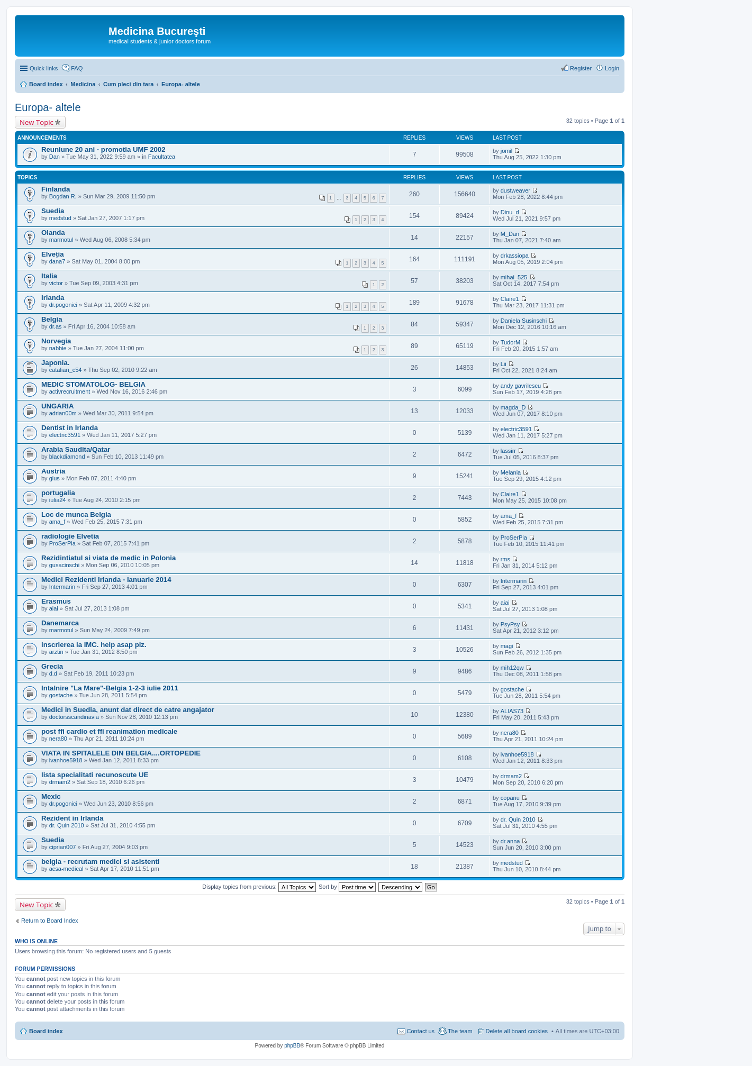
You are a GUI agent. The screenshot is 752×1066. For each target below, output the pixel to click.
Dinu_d (510, 212)
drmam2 (59, 782)
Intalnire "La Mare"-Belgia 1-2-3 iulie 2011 (109, 688)
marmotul (61, 239)
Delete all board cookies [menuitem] (517, 1031)
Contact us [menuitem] (421, 1031)
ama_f (57, 521)
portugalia (58, 493)
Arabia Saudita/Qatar (75, 449)
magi (507, 646)
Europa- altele (48, 107)
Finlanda (55, 189)
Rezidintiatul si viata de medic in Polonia (108, 558)
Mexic (51, 796)
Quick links (44, 68)
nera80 (58, 738)
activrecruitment (69, 391)
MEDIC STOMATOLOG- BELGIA (93, 384)
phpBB (292, 1046)
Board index (46, 1031)
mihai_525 (514, 277)
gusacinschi (64, 565)
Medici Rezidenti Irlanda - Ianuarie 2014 (106, 580)
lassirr (508, 451)
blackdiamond (67, 456)
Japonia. (55, 363)
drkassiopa (515, 255)
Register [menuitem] (581, 68)
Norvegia (56, 341)
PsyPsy (510, 624)
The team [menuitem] (460, 1031)
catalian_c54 (65, 370)
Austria (53, 471)
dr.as (55, 326)
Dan (54, 156)
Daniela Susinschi (524, 320)
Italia (49, 276)
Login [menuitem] (612, 68)
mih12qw (512, 667)
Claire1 (510, 299)
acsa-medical (66, 868)
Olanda (53, 232)
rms (505, 559)
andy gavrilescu (521, 385)
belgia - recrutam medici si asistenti (100, 861)
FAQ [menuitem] (77, 68)
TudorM (511, 342)
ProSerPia (62, 543)
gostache (61, 695)
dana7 (57, 261)
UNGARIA (57, 406)
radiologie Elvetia (70, 536)
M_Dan (510, 234)
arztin (56, 652)
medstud (60, 218)
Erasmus (56, 601)
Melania (511, 472)
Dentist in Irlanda (69, 428)
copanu (510, 798)
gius (54, 478)
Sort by (347, 886)
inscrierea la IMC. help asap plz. (94, 645)
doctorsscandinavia (74, 717)
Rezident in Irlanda (72, 818)
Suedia (52, 211)
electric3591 (64, 435)
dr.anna (510, 841)
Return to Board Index (49, 920)
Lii (503, 364)
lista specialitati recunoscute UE (94, 775)
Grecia (52, 666)
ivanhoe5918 (66, 760)
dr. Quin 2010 (66, 825)
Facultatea (161, 156)
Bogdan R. (63, 196)
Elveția (52, 254)
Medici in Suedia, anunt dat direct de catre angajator (127, 710)
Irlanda (52, 298)
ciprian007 (62, 847)
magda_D (513, 407)
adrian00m (63, 413)
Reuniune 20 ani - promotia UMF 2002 (103, 149)
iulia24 (57, 500)
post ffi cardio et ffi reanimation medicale (109, 731)
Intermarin (62, 587)
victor (56, 283)
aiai (53, 608)
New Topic (36, 122)
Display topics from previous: (259, 886)
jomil (507, 151)
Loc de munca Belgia (76, 514)
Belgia (51, 319)
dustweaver (515, 190)
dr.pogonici (63, 305)
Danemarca (60, 623)
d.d (53, 673)
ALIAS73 (512, 711)
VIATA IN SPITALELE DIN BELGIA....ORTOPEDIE (121, 753)
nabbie (58, 348)
